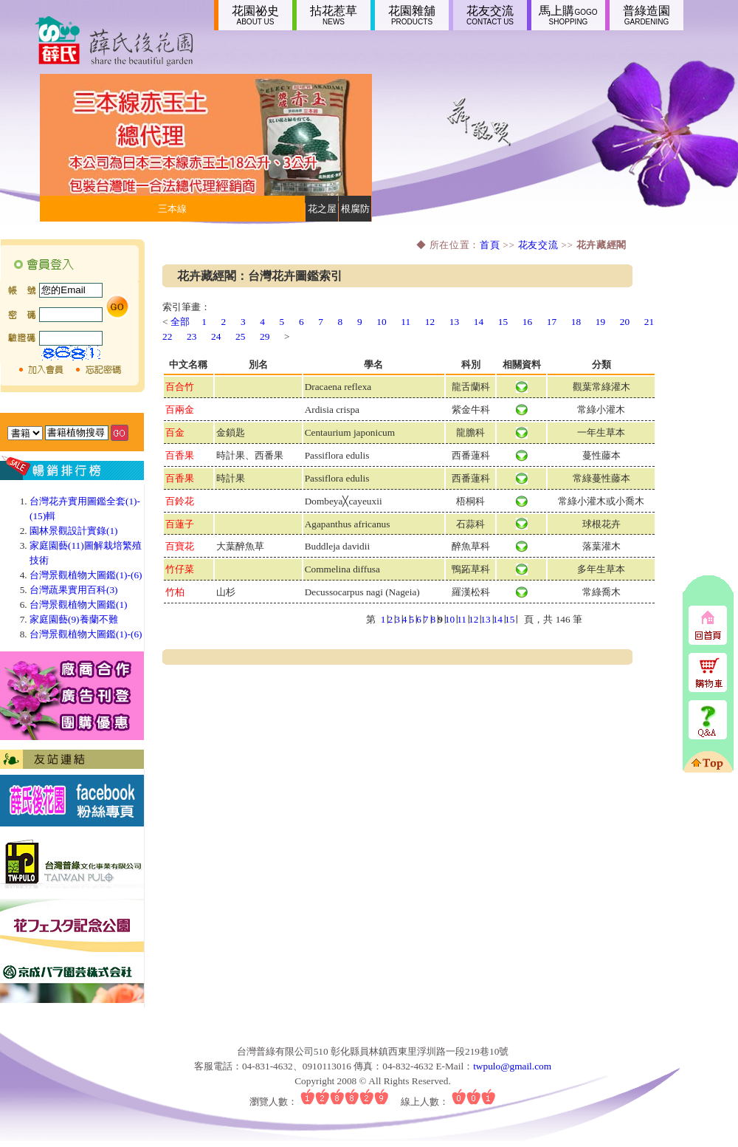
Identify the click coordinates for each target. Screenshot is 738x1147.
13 (454, 321)
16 (527, 321)
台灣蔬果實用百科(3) (74, 589)
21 (649, 321)
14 (478, 321)
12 (430, 321)
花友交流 (490, 15)
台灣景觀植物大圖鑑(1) (79, 604)
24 (216, 336)
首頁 (490, 244)
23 (191, 336)
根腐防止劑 (355, 212)
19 (600, 321)
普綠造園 (646, 15)
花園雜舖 (411, 15)
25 (240, 336)
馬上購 (568, 15)
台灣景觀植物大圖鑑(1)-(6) (86, 575)
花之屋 (322, 208)
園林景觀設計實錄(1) (74, 530)
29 (264, 336)
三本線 (172, 208)
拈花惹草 (333, 15)
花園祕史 (255, 15)
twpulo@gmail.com (512, 1066)
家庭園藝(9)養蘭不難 (74, 619)
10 (381, 321)
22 (167, 336)
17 (551, 321)
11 (405, 321)
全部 (180, 321)
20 (625, 321)
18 (576, 321)
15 (503, 321)
